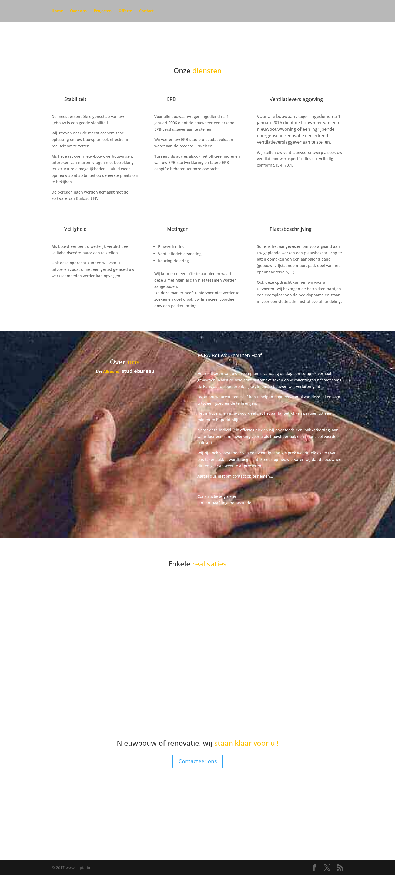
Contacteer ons (197, 761)
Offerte (125, 11)
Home (57, 11)
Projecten (103, 11)
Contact (146, 11)
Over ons (78, 11)
